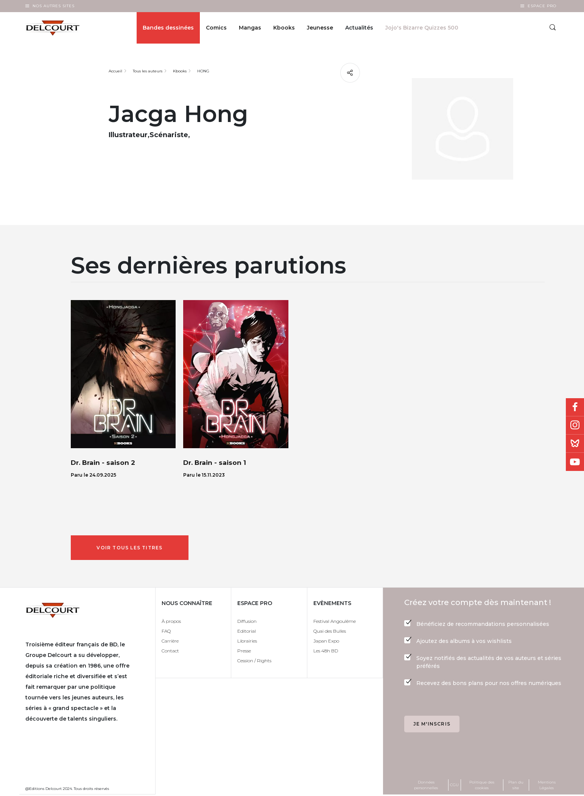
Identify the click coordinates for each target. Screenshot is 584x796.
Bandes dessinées (168, 28)
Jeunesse (320, 28)
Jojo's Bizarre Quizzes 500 (421, 28)
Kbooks (284, 28)
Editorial (246, 632)
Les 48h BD (325, 652)
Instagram (575, 425)
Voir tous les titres (131, 548)
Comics (216, 28)
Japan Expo (326, 642)
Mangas (250, 28)
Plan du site (515, 786)
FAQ (166, 632)
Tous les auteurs (147, 71)
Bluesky (575, 444)
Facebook (575, 407)
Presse (244, 652)
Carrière (170, 642)
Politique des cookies (481, 786)
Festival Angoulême (334, 622)
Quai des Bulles (329, 632)
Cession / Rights (254, 662)
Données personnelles (426, 786)
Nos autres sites (54, 5)
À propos (171, 622)
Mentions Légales (547, 786)
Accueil (115, 71)
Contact (170, 652)
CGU (454, 786)
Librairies (247, 642)
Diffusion (247, 622)
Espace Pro (542, 5)
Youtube (575, 462)
